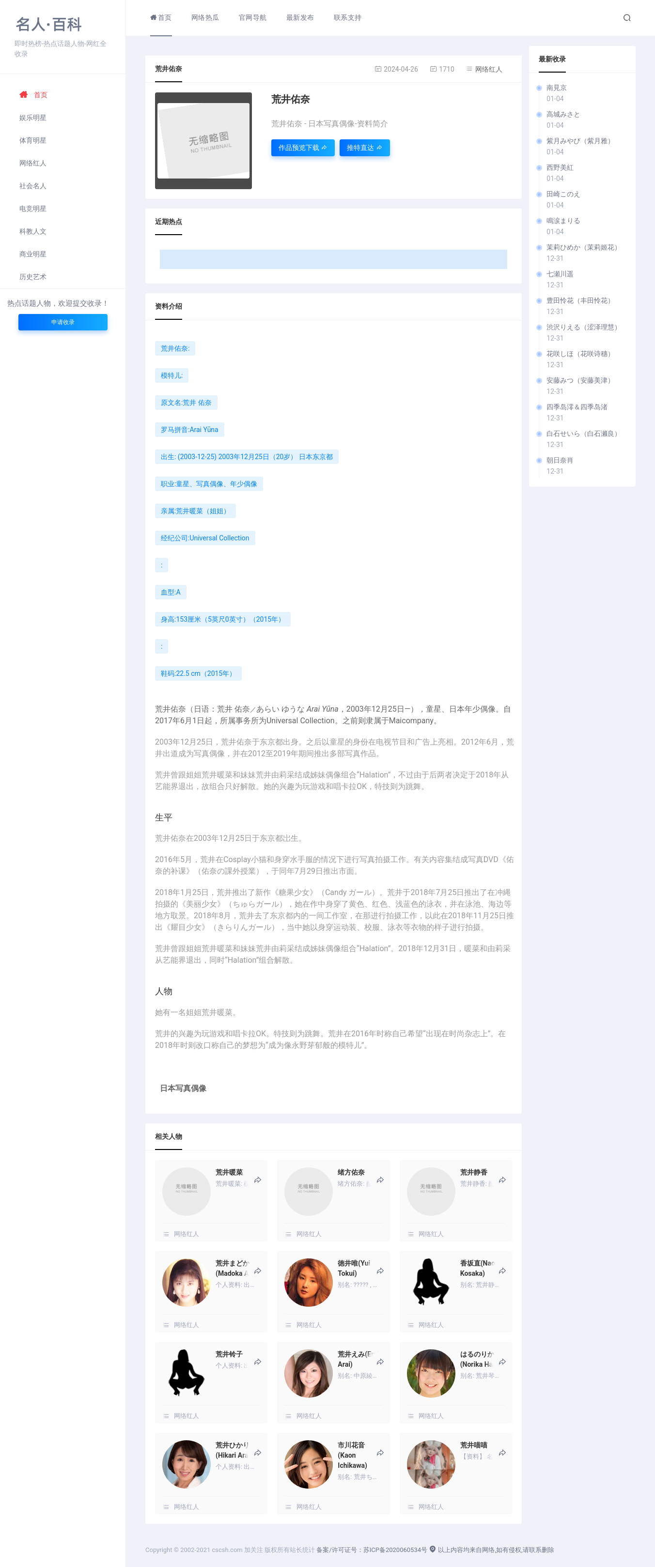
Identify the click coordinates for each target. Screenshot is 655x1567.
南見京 (556, 87)
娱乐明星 (33, 117)
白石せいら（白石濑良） (583, 433)
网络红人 (33, 163)
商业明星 (33, 254)
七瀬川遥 (560, 274)
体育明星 (33, 140)
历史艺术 (33, 277)
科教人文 (33, 231)
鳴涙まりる (563, 220)
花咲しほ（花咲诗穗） (580, 354)
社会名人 (33, 186)
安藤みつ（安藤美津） (580, 380)
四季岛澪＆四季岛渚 (577, 407)
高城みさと (563, 114)
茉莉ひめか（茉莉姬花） (583, 247)
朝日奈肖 (560, 460)
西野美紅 (560, 167)
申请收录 (63, 322)
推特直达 (364, 147)
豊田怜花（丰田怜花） (580, 300)
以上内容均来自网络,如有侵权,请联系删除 (491, 1549)
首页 (33, 94)
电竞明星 (33, 208)
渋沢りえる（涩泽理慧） (583, 327)
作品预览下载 (303, 147)
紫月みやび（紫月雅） (580, 141)
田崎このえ (563, 194)
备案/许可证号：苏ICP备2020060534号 (371, 1549)
